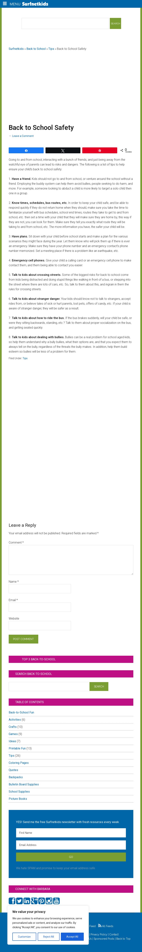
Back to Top (123, 938)
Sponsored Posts (104, 938)
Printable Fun (17, 748)
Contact (114, 934)
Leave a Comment (23, 135)
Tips (51, 49)
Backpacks (16, 777)
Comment (16, 542)
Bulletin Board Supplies (24, 784)
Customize (24, 936)
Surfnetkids (16, 49)
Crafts (13, 727)
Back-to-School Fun (21, 712)
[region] (48, 925)
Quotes (13, 770)
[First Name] (71, 832)
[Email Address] (71, 845)
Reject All (48, 936)
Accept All (72, 936)
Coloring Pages (19, 763)
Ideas (12, 741)
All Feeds (105, 926)
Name (14, 581)
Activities (15, 719)
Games (13, 734)
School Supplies (19, 791)
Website (14, 618)
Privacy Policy (99, 934)
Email (13, 600)
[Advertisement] (71, 83)
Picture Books (18, 799)
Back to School (36, 49)
